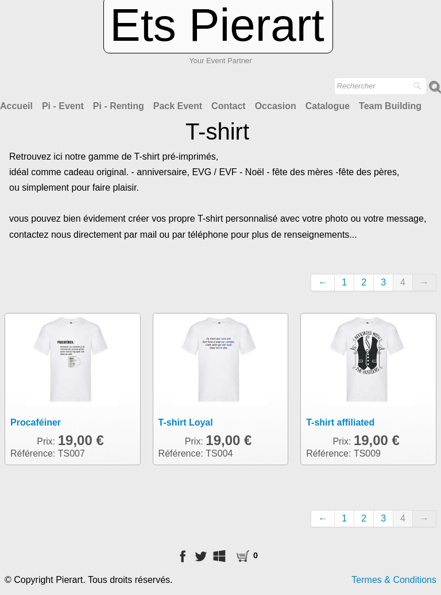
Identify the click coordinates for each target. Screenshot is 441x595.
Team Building (390, 106)
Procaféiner (35, 422)
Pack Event (177, 106)
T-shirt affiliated (340, 422)
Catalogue (327, 106)
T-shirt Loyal (185, 422)
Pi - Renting (118, 106)
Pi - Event (63, 106)
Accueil (16, 106)
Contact (228, 106)
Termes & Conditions (393, 580)
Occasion (275, 106)
